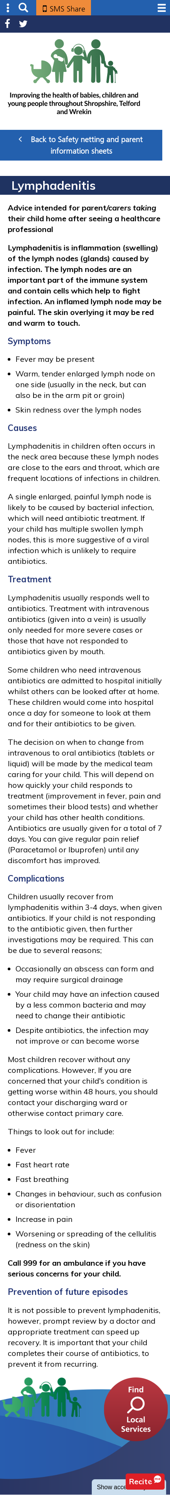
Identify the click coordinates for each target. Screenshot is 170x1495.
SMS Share (67, 8)
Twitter (23, 24)
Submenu (8, 8)
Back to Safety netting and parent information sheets (81, 145)
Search (23, 8)
